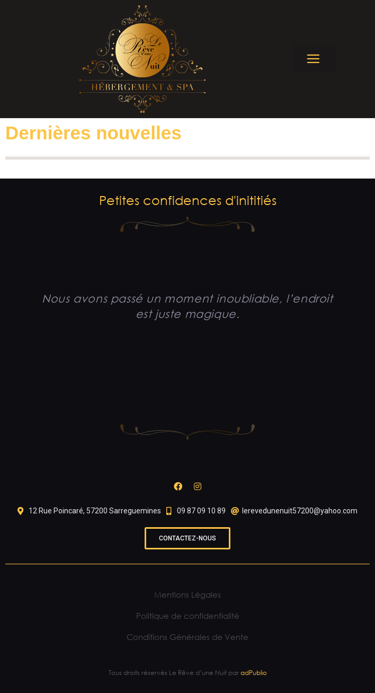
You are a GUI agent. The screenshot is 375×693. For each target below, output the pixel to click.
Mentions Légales (187, 594)
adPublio (253, 672)
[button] (314, 59)
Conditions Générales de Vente (187, 637)
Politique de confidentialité (187, 615)
